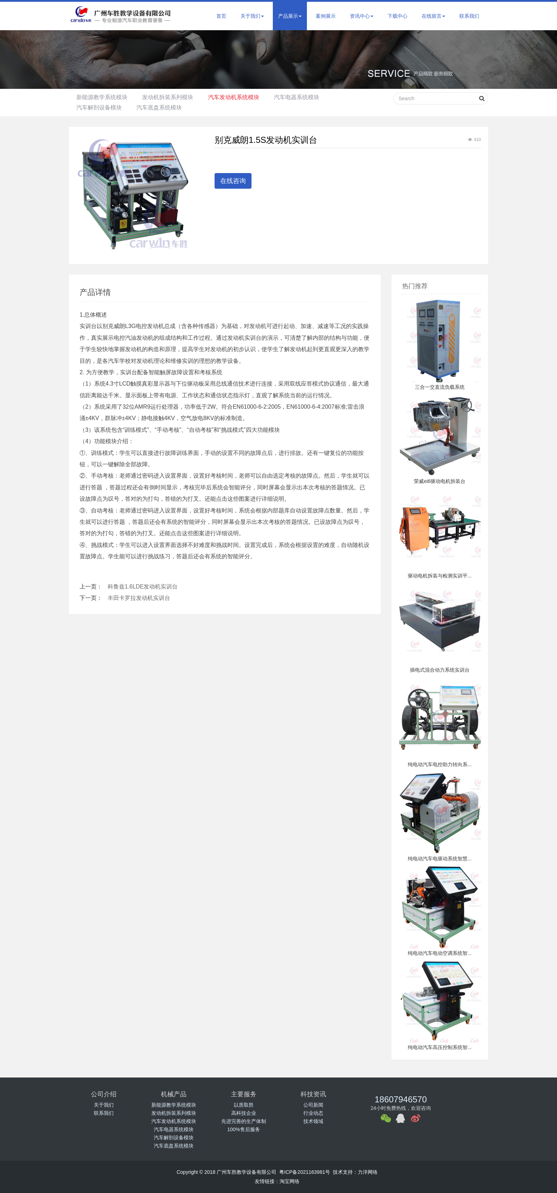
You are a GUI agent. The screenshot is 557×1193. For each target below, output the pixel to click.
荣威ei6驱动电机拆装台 (439, 481)
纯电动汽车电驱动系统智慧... (440, 858)
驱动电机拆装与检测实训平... (440, 576)
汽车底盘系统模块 (163, 107)
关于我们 (252, 16)
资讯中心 (361, 16)
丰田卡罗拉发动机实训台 (139, 598)
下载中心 (397, 16)
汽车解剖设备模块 (100, 107)
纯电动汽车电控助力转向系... (440, 764)
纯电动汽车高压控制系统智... (440, 1047)
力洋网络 (368, 1172)
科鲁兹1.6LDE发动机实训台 (143, 587)
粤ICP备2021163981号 (304, 1172)
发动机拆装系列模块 (172, 97)
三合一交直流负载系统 (440, 387)
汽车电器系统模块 (307, 97)
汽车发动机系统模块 (241, 97)
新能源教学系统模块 (103, 97)
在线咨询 (233, 180)
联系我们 (469, 16)
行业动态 (313, 1113)
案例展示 (326, 16)
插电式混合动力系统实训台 (440, 670)
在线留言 (433, 16)
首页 (221, 16)
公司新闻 (313, 1105)
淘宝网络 (289, 1181)
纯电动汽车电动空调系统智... (440, 953)
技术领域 (313, 1121)
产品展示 (290, 16)
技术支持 (343, 1172)
